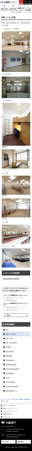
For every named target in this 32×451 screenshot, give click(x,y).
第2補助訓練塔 (10, 360)
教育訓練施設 (10, 324)
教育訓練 (21, 399)
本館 (7, 329)
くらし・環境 (11, 399)
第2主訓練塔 (9, 351)
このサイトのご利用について (10, 405)
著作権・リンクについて (9, 408)
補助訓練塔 (9, 356)
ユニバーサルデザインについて (10, 411)
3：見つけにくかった (11, 310)
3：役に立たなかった (11, 300)
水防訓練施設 (10, 373)
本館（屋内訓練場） (12, 343)
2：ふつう (19, 297)
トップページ (4, 399)
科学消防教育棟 (10, 382)
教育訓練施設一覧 (11, 391)
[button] (21, 2)
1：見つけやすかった (11, 307)
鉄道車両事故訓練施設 (12, 369)
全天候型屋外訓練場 (12, 386)
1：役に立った (9, 297)
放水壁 (8, 378)
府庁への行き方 (5, 441)
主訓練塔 (8, 347)
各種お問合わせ (20, 441)
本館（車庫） (10, 338)
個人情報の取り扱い (8, 414)
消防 (16, 399)
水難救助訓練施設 (11, 364)
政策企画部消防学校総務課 (11, 278)
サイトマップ (6, 416)
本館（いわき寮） (11, 334)
